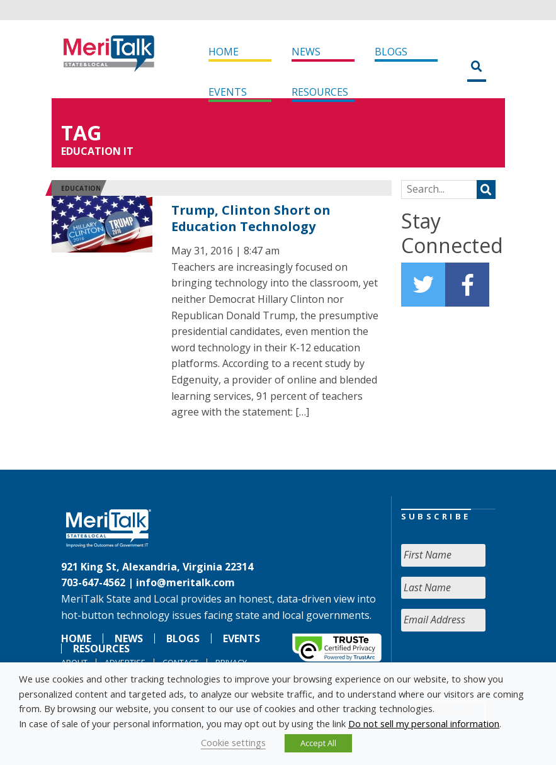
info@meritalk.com (185, 582)
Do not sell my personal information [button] (423, 723)
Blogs (391, 52)
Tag (81, 132)
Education (81, 188)
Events (227, 92)
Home (223, 52)
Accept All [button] (318, 743)
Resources (320, 92)
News (306, 52)
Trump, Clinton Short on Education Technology (251, 218)
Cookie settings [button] (233, 742)
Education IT (97, 151)
